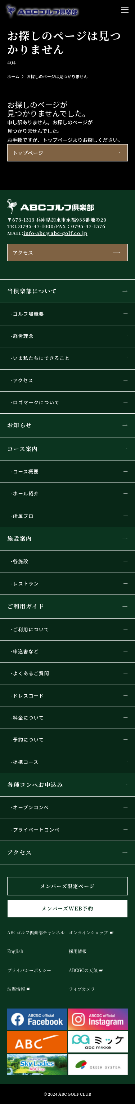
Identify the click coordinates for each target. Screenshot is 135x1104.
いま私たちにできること (41, 358)
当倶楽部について (32, 291)
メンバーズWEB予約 (67, 908)
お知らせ (19, 425)
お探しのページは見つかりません (57, 76)
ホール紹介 (26, 493)
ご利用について (31, 629)
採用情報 (77, 951)
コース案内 (22, 449)
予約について (28, 739)
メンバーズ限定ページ (67, 886)
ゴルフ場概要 (28, 313)
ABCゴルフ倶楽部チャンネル (35, 932)
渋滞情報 (16, 989)
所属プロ (23, 515)
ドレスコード (28, 695)
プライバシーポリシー (29, 970)
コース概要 (26, 471)
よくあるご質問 (31, 673)
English (15, 951)
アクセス (23, 252)
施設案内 (19, 538)
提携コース (26, 761)
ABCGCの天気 (83, 970)
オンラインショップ (88, 932)
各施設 (20, 561)
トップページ (28, 152)
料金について (28, 717)
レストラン (26, 583)
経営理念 (23, 336)
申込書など (26, 651)
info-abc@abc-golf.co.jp (55, 233)
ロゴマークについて (36, 402)
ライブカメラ (82, 989)
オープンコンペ (31, 807)
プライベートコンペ (36, 829)
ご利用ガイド (25, 606)
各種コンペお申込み (35, 784)
